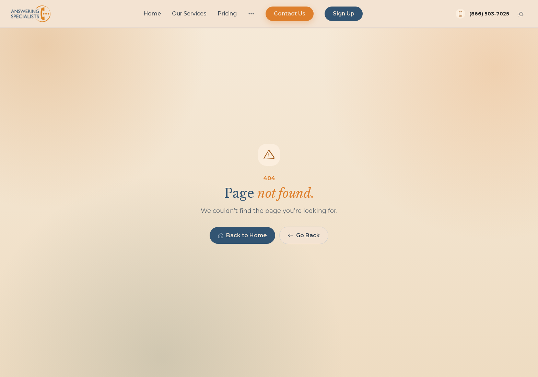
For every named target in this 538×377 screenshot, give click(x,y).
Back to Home (242, 235)
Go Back (304, 235)
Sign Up (343, 13)
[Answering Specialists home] (30, 13)
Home (152, 13)
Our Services (189, 13)
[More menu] (251, 13)
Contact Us (289, 13)
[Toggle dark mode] (521, 13)
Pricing (227, 13)
